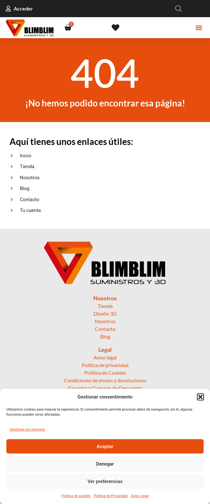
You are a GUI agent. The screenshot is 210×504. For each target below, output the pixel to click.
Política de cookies (76, 496)
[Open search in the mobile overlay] (178, 8)
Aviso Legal (140, 496)
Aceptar (105, 446)
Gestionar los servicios (27, 429)
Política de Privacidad (110, 496)
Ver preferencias (105, 481)
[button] (200, 397)
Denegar (105, 464)
